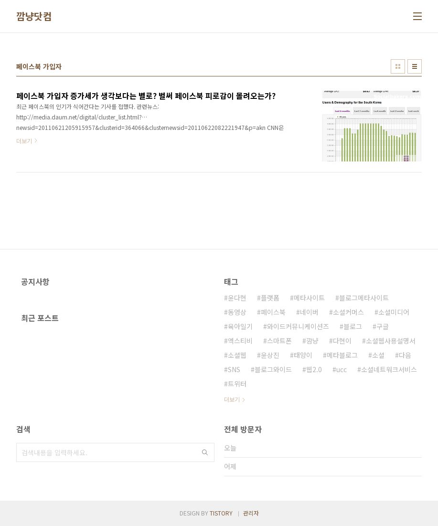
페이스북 (273, 312)
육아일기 (240, 326)
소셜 (378, 355)
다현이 (342, 340)
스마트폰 (279, 340)
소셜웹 (237, 355)
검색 (205, 452)
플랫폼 (270, 297)
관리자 (251, 513)
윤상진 (270, 355)
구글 (382, 326)
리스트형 (414, 66)
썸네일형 (398, 66)
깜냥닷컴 (34, 16)
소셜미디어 (393, 312)
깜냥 (312, 340)
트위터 (237, 383)
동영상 (237, 312)
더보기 (232, 399)
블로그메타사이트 (364, 297)
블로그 (352, 326)
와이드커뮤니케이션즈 (298, 326)
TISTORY (221, 513)
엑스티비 (240, 340)
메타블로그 (342, 355)
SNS (234, 369)
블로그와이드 (273, 369)
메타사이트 (309, 297)
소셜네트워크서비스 (389, 369)
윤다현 (237, 297)
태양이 (303, 355)
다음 (405, 355)
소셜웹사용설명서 (391, 340)
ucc (341, 369)
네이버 (309, 312)
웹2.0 (314, 369)
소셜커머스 (348, 312)
